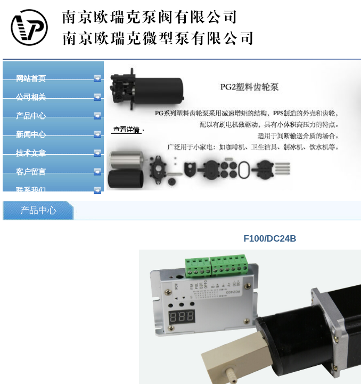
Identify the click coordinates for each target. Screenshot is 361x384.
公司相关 (58, 97)
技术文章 (58, 153)
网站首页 (58, 78)
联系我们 (58, 190)
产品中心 (58, 115)
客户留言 (58, 171)
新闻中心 (58, 134)
